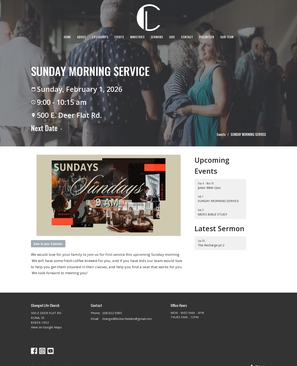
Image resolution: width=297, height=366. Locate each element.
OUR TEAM (226, 37)
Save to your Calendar (48, 243)
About (81, 37)
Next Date (47, 128)
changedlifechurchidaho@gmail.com (127, 319)
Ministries (137, 37)
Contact (187, 37)
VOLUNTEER (206, 37)
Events (119, 37)
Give (172, 37)
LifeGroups (100, 37)
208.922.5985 (112, 313)
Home (67, 37)
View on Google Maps (46, 327)
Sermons (157, 37)
